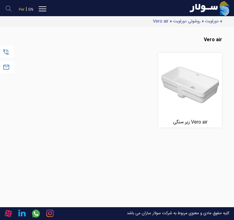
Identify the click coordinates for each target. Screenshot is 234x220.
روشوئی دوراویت (186, 21)
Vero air (160, 21)
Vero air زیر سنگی (190, 122)
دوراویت (212, 21)
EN (30, 10)
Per (21, 10)
